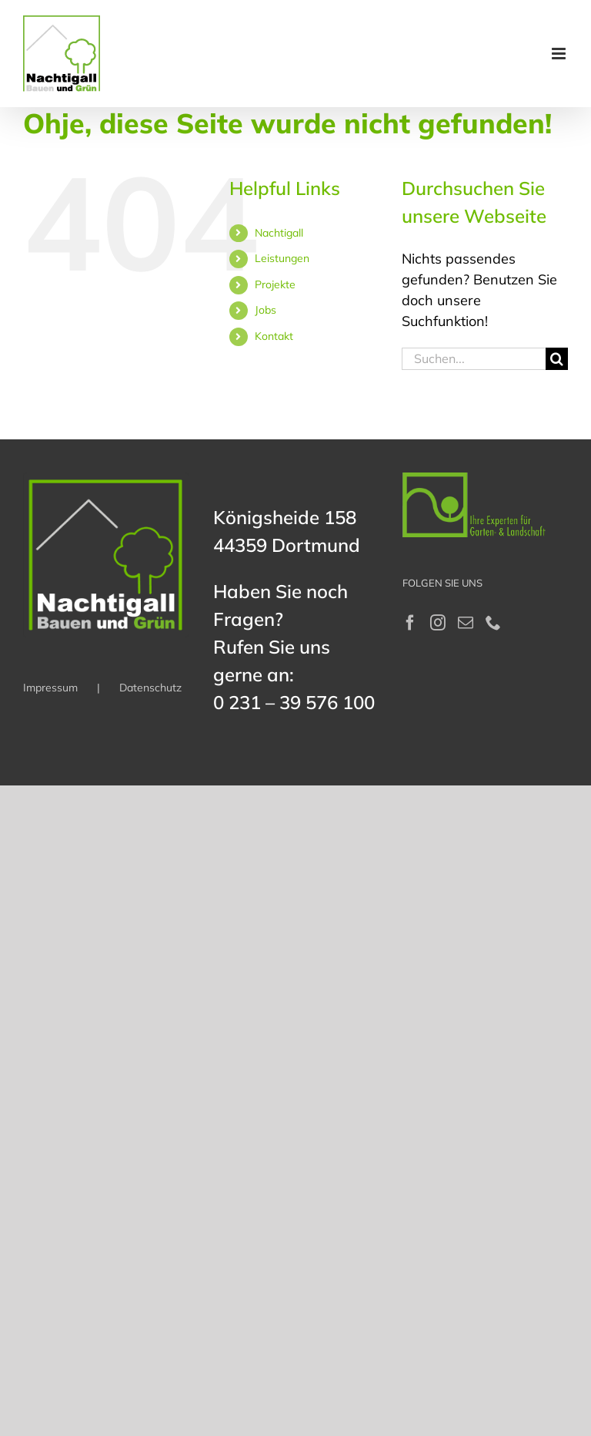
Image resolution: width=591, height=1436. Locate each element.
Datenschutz (150, 687)
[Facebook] (410, 623)
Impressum (50, 687)
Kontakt (274, 336)
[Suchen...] (474, 359)
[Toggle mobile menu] (560, 53)
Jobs (265, 310)
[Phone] (493, 623)
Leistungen (282, 258)
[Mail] (465, 623)
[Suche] (557, 359)
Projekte (275, 284)
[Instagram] (438, 623)
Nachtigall (279, 233)
